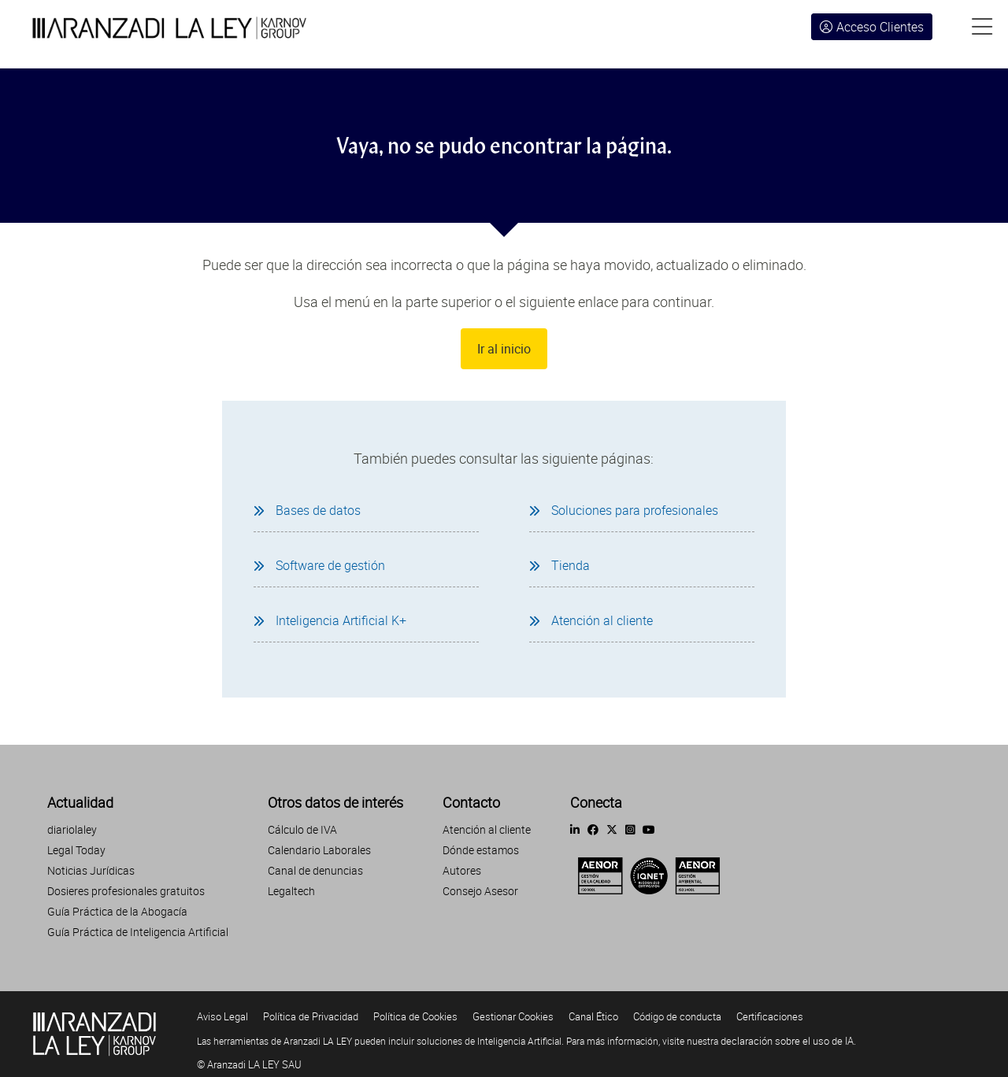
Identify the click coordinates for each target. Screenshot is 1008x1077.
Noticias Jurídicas (91, 870)
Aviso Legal (222, 1016)
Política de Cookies (415, 1016)
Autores (462, 870)
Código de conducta (677, 1016)
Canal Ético (593, 1016)
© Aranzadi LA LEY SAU (249, 1064)
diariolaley (72, 829)
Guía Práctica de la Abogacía (117, 911)
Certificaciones (769, 1016)
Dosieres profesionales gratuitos (126, 890)
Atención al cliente (487, 829)
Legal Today (76, 849)
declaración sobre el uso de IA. (788, 1041)
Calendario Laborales (319, 849)
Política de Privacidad (310, 1016)
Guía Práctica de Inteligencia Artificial (137, 931)
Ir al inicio (504, 348)
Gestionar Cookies (513, 1016)
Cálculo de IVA (302, 829)
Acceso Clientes (872, 26)
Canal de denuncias (315, 870)
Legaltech (291, 890)
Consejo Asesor (480, 890)
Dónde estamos (481, 849)
